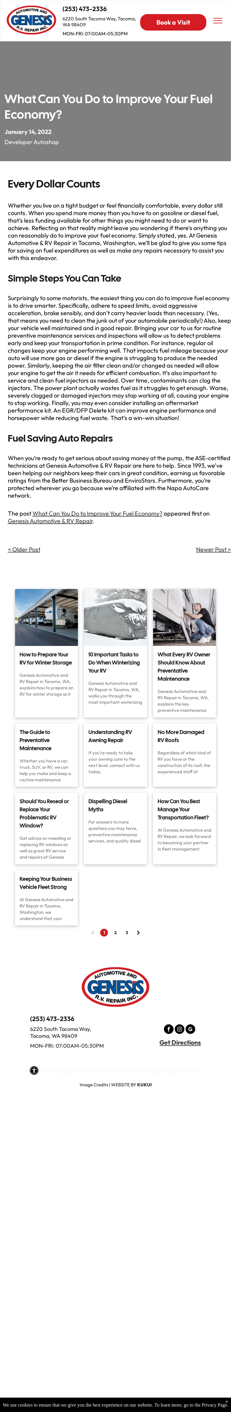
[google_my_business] (190, 1029)
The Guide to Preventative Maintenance (36, 740)
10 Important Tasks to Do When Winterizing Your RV (114, 662)
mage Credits (94, 1085)
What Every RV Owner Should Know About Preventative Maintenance (184, 666)
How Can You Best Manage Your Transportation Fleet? (183, 809)
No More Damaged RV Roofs (181, 736)
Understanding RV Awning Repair (110, 736)
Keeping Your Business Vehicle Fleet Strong (46, 882)
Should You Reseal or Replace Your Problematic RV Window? (44, 813)
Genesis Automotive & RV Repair (50, 521)
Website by (123, 1085)
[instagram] (179, 1029)
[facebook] (169, 1029)
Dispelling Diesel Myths (107, 805)
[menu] (218, 20)
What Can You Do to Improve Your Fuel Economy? (97, 513)
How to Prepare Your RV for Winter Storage (46, 658)
